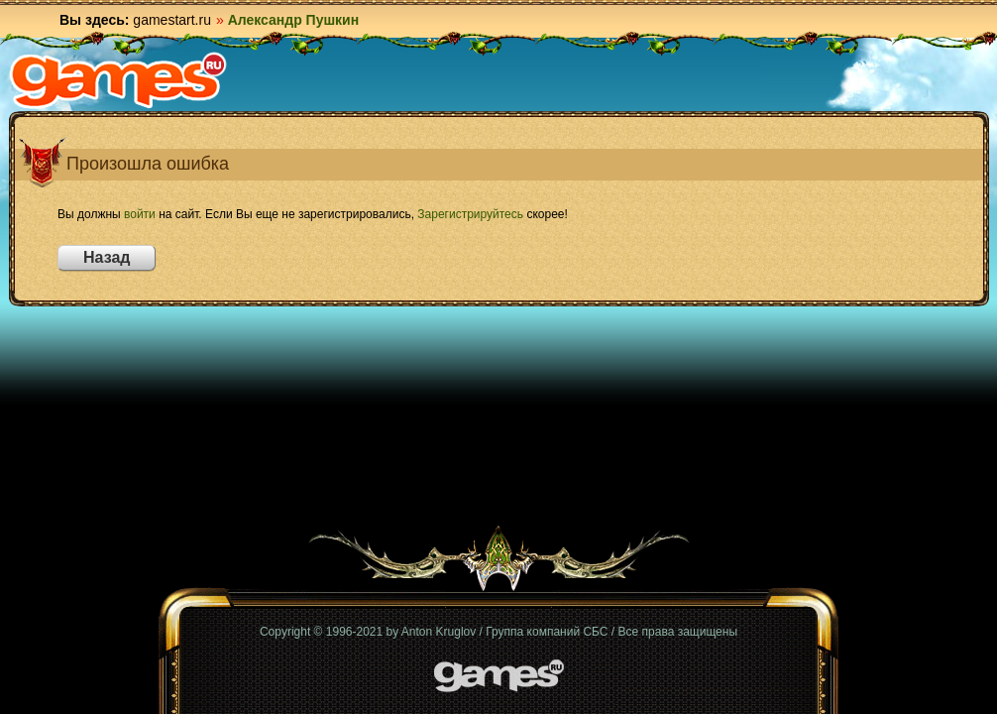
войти (140, 214)
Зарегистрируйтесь (470, 214)
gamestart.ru (172, 20)
